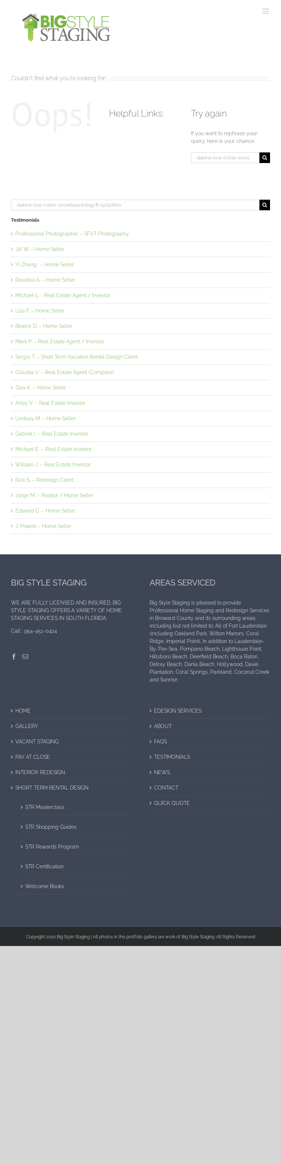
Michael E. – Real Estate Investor (53, 449)
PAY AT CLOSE (32, 757)
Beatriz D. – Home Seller (43, 326)
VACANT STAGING (37, 741)
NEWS (162, 772)
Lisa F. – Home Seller (40, 311)
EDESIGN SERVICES (178, 711)
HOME (23, 711)
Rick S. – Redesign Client (44, 480)
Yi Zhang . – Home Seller (44, 264)
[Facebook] (14, 656)
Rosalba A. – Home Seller (45, 280)
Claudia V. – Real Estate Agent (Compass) (64, 372)
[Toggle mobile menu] (266, 11)
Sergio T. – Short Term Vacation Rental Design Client (76, 357)
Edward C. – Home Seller (45, 511)
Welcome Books (44, 886)
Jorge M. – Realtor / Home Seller (54, 495)
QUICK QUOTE (172, 803)
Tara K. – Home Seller (40, 388)
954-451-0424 (40, 631)
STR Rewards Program (52, 847)
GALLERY (26, 726)
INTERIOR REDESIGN (40, 772)
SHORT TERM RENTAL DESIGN (52, 788)
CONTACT (166, 788)
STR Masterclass (44, 807)
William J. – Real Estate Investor (53, 465)
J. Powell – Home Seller (43, 526)
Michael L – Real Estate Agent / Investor (62, 295)
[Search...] (225, 157)
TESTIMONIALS (172, 757)
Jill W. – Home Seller (39, 249)
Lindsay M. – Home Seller (45, 418)
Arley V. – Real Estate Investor (50, 403)
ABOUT (163, 726)
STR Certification (44, 866)
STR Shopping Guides (50, 827)
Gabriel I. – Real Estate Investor (51, 434)
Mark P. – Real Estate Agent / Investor (59, 341)
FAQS (160, 741)
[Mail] (25, 656)
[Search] (264, 157)
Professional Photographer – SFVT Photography (72, 234)
